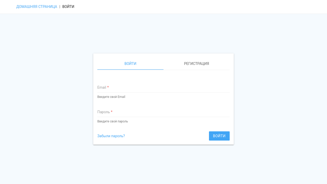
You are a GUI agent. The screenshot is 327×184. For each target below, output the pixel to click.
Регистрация (196, 64)
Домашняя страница (36, 7)
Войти (130, 64)
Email (101, 87)
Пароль (103, 112)
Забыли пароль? (111, 136)
